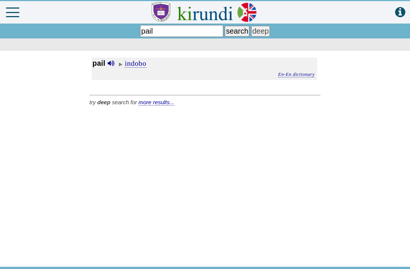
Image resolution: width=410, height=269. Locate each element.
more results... (156, 102)
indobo (135, 63)
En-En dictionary (296, 74)
